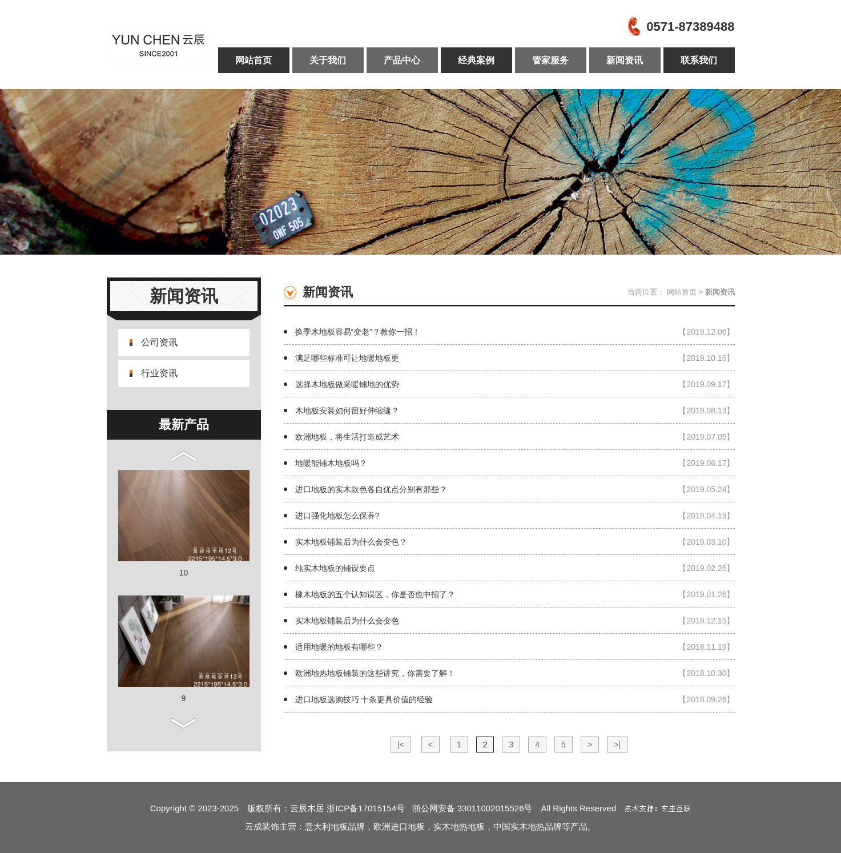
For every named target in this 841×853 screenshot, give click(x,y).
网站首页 (253, 60)
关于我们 (327, 60)
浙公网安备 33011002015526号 (472, 808)
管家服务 (550, 60)
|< (400, 744)
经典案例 (476, 60)
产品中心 (402, 60)
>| (617, 744)
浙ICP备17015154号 (369, 808)
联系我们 (699, 60)
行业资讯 (159, 373)
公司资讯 (159, 342)
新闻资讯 (624, 60)
